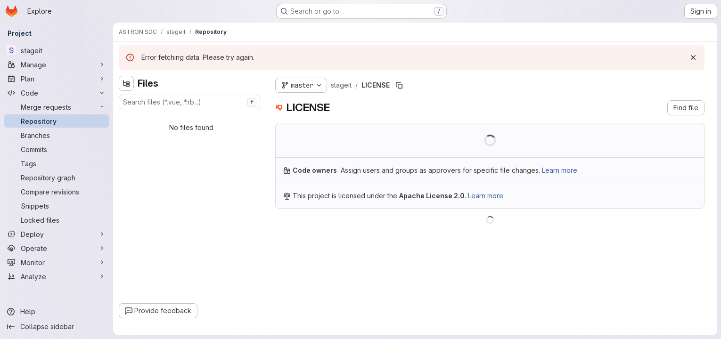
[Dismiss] (693, 57)
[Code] (56, 92)
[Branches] (56, 135)
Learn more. (560, 170)
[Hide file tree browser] (126, 83)
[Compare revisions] (56, 191)
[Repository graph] (56, 177)
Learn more (485, 196)
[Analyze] (56, 276)
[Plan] (56, 78)
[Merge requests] (56, 106)
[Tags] (56, 163)
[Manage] (56, 64)
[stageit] (56, 50)
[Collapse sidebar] (56, 326)
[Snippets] (56, 205)
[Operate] (56, 248)
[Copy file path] (399, 85)
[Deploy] (56, 234)
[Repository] (56, 121)
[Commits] (56, 149)
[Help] (56, 311)
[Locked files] (56, 219)
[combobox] (189, 102)
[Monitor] (56, 262)
